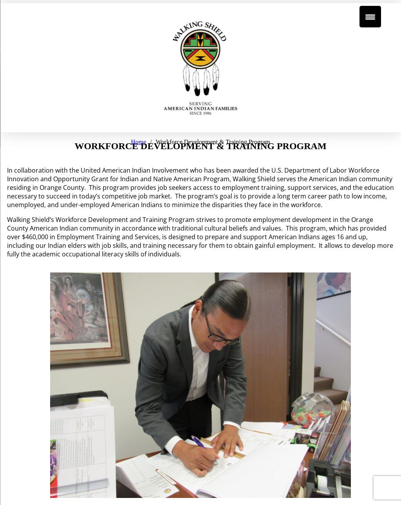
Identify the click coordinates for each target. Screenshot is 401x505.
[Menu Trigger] (370, 16)
